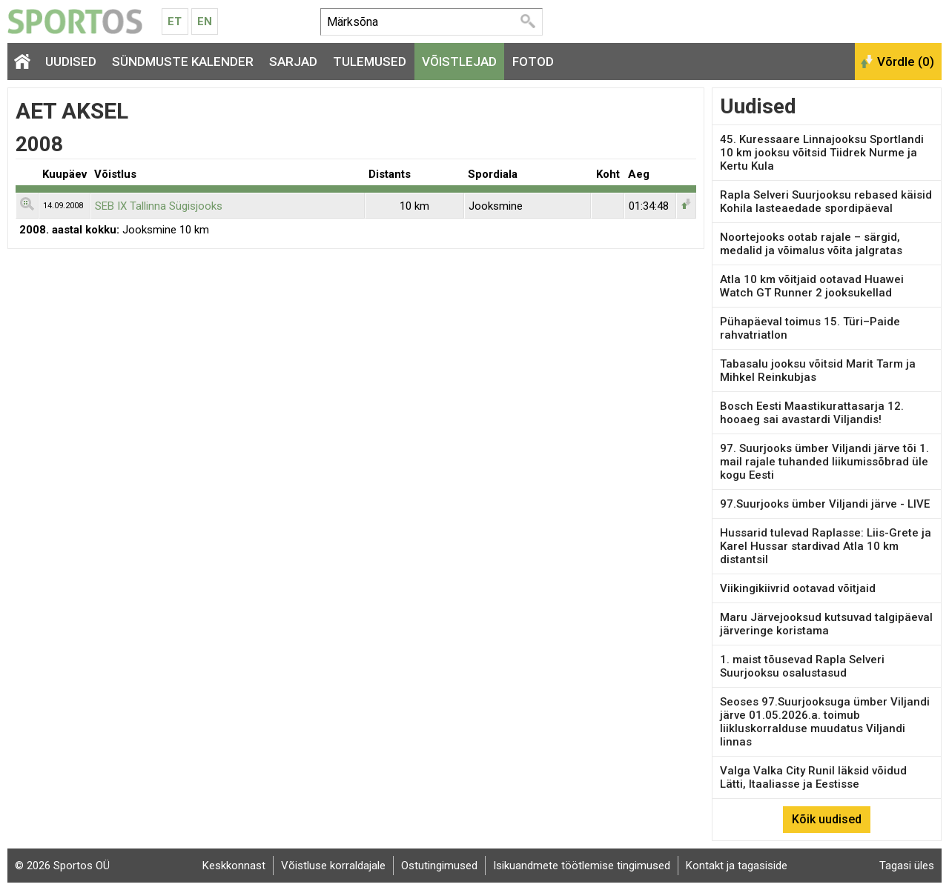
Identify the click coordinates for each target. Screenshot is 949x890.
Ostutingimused (439, 865)
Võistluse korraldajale (333, 865)
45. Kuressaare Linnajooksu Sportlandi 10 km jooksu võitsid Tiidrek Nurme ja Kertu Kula (822, 153)
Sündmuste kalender (183, 61)
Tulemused (369, 61)
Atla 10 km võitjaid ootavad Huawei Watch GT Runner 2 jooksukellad (812, 286)
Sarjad (293, 61)
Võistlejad (459, 61)
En (204, 21)
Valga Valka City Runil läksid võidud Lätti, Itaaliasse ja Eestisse (813, 777)
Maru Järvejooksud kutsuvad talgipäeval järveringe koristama (826, 624)
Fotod (533, 61)
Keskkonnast (233, 865)
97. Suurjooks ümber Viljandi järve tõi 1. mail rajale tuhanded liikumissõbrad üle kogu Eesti (824, 462)
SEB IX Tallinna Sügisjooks (158, 206)
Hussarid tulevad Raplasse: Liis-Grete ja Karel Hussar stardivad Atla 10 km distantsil (825, 546)
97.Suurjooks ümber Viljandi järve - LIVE (825, 504)
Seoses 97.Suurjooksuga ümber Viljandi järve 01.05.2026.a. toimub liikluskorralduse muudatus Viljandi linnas (825, 721)
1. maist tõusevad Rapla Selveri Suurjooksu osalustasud (802, 666)
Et (175, 21)
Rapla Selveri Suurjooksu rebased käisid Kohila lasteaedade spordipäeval (826, 201)
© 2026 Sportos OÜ (62, 865)
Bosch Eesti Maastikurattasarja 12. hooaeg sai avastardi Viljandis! (812, 412)
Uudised (70, 61)
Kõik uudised (827, 819)
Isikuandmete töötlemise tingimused (581, 865)
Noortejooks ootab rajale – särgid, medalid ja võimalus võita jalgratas (811, 243)
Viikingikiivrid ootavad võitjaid (798, 588)
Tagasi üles (906, 865)
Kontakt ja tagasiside (736, 865)
